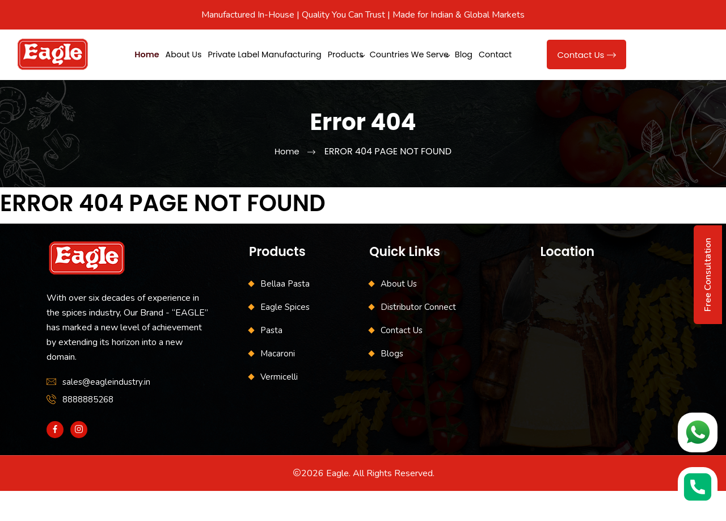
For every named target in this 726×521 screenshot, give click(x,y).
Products (383, 54)
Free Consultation (708, 275)
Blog (146, 85)
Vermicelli (279, 407)
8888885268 (87, 429)
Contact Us (586, 70)
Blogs (392, 383)
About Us (195, 54)
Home (149, 54)
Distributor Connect (418, 337)
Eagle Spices (285, 337)
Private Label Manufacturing (289, 54)
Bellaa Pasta (285, 314)
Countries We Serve (457, 54)
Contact (187, 85)
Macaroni (277, 383)
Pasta (271, 360)
